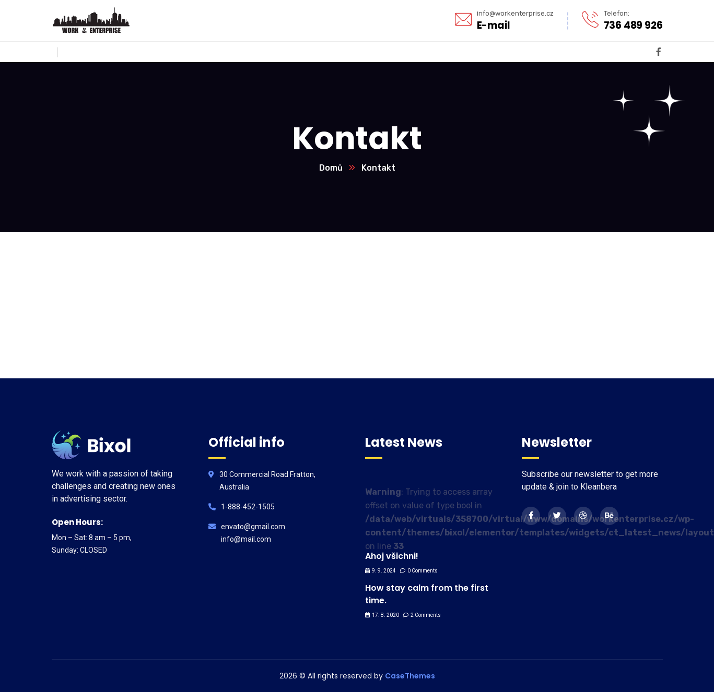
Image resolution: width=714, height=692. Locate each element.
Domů (331, 168)
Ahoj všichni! (391, 556)
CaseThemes (410, 676)
